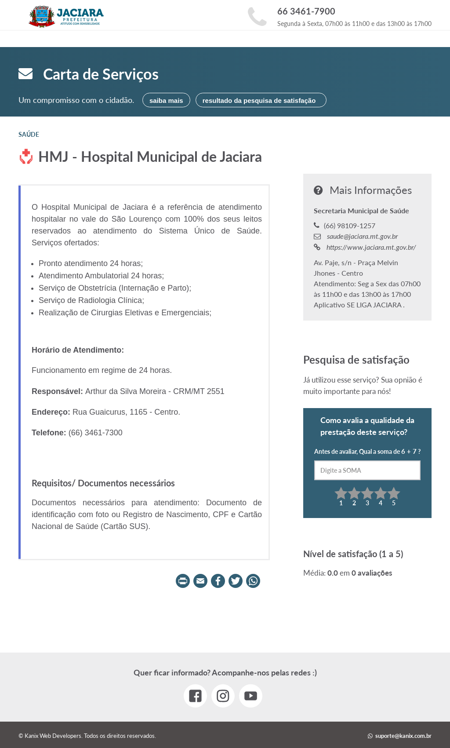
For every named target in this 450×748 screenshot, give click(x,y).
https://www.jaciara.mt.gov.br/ (370, 247)
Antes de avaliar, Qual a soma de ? (367, 463)
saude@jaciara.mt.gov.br (361, 236)
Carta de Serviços (88, 74)
